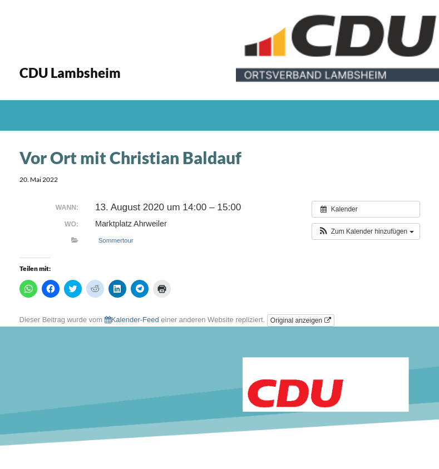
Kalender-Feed (132, 319)
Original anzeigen (300, 320)
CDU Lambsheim (70, 73)
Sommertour (116, 240)
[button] (365, 231)
